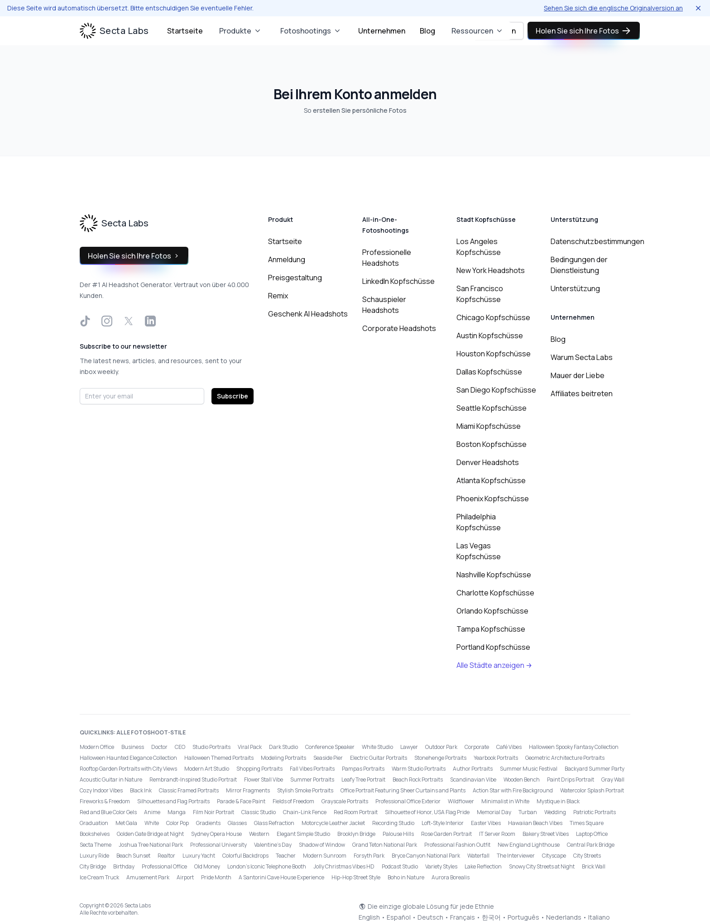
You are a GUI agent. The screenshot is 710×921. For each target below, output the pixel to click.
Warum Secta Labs (582, 357)
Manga (177, 812)
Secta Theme (95, 845)
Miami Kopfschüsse (488, 426)
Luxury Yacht (198, 855)
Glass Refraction (274, 823)
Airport (185, 877)
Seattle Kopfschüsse (491, 408)
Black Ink (141, 790)
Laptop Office (592, 834)
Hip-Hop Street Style (355, 877)
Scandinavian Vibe (473, 779)
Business (132, 747)
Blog (427, 31)
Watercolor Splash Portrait (592, 790)
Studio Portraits (211, 747)
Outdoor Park (441, 747)
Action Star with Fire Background (513, 790)
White (151, 823)
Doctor (159, 747)
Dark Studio (283, 747)
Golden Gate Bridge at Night (150, 834)
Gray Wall (612, 779)
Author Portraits (473, 768)
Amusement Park (147, 877)
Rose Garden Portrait (446, 834)
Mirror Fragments (248, 790)
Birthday (123, 866)
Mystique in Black (558, 801)
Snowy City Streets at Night (542, 866)
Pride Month (216, 877)
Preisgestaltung (295, 278)
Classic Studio (258, 812)
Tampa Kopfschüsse (490, 629)
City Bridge (93, 866)
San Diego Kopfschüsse (496, 390)
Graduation (94, 823)
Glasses (237, 823)
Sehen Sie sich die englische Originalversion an (613, 8)
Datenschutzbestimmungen (597, 241)
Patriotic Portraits (594, 812)
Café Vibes (509, 747)
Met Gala (126, 823)
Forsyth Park (369, 855)
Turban (527, 812)
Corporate (477, 747)
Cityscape (554, 855)
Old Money (207, 866)
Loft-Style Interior (443, 823)
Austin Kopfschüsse (489, 336)
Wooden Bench (522, 779)
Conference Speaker (330, 747)
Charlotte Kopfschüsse (495, 593)
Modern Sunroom (324, 855)
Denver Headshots (487, 462)
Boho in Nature (406, 877)
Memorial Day (494, 812)
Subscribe (232, 396)
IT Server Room (497, 834)
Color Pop (177, 823)
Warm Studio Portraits (419, 768)
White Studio (377, 747)
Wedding (555, 812)
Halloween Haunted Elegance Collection (128, 758)
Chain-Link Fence (304, 812)
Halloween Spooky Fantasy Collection (574, 747)
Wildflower (461, 801)
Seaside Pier (328, 758)
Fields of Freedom (293, 801)
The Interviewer (516, 855)
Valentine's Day (273, 845)
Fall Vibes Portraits (312, 768)
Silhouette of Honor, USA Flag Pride (427, 812)
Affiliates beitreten (582, 393)
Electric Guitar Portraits (378, 758)
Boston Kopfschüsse (491, 444)
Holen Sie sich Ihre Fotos (584, 30)
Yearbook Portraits (496, 758)
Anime (152, 812)
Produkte (240, 31)
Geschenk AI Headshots (308, 314)
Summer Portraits (312, 779)
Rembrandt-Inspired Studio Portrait (193, 779)
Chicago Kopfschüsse (493, 317)
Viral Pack (250, 747)
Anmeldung (286, 259)
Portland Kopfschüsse (493, 647)
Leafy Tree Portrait (363, 779)
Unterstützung (575, 288)
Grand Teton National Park (384, 845)
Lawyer (409, 747)
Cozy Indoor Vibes (101, 790)
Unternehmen (381, 31)
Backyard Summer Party (594, 768)
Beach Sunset (133, 855)
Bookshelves (95, 834)
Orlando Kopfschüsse (492, 611)
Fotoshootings (311, 31)
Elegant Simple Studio (303, 834)
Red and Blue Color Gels (108, 812)
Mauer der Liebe (577, 375)
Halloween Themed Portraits (219, 758)
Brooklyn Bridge (356, 834)
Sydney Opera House (216, 834)
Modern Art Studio (206, 768)
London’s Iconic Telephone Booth (266, 866)
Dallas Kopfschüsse (489, 372)
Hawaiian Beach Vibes (535, 823)
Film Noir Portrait (213, 812)
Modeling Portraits (283, 758)
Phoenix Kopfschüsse (492, 499)
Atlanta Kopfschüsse (491, 480)
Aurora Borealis (451, 877)
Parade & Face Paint (241, 801)
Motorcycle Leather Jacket (333, 823)
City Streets (587, 855)
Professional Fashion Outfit (457, 845)
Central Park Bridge (590, 845)
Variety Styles (441, 866)
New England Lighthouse (529, 845)
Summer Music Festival (528, 768)
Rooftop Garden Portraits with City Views (128, 768)
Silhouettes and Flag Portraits (173, 801)
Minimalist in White (505, 801)
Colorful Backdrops (245, 855)
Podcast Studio (400, 866)
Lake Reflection (483, 866)
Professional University (218, 845)
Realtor (166, 855)
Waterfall (478, 855)
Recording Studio (393, 823)
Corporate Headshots (399, 328)
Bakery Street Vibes (546, 834)
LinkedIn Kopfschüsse (398, 281)
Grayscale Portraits (344, 801)
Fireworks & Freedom (105, 801)
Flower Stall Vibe (263, 779)
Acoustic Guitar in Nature (111, 779)
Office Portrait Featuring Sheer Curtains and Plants (403, 790)
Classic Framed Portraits (189, 790)
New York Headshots (490, 270)
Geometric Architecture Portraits (564, 758)
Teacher (286, 855)
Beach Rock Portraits (418, 779)
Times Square (587, 823)
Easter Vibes (486, 823)
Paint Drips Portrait (570, 779)
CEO (180, 747)
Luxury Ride (94, 855)
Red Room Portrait (356, 812)
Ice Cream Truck (99, 877)
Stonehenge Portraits (440, 758)
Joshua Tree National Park (151, 845)
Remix (278, 296)
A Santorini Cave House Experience (281, 877)
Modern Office (97, 747)
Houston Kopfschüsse (493, 354)
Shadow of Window (322, 845)
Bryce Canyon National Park (426, 855)
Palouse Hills (398, 834)
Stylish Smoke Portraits (305, 790)
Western (259, 834)
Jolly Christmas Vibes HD (343, 866)
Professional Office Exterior (408, 801)
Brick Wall (593, 866)
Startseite (185, 31)
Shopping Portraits (259, 768)
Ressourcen (477, 31)
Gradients (208, 823)
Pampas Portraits (363, 768)
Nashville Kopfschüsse (493, 575)
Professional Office (164, 866)
